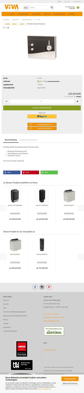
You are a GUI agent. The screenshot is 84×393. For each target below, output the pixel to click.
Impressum (7, 327)
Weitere (71, 14)
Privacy (5, 320)
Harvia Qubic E (69, 205)
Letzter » (22, 24)
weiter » (14, 24)
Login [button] (67, 1)
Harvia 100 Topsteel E (15, 205)
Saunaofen (36, 14)
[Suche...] (26, 7)
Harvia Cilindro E (42, 254)
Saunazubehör (59, 14)
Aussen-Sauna (23, 14)
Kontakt (6, 304)
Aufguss (47, 14)
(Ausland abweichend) (53, 81)
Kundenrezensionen (28, 140)
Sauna (12, 14)
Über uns (6, 300)
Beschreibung (11, 140)
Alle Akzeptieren (70, 379)
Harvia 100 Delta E (42, 205)
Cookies (6, 323)
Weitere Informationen (70, 383)
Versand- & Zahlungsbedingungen (14, 312)
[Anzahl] (42, 101)
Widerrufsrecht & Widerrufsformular (15, 316)
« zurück (7, 24)
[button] (60, 1)
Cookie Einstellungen (10, 331)
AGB (4, 308)
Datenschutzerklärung (44, 389)
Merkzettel (77, 1)
